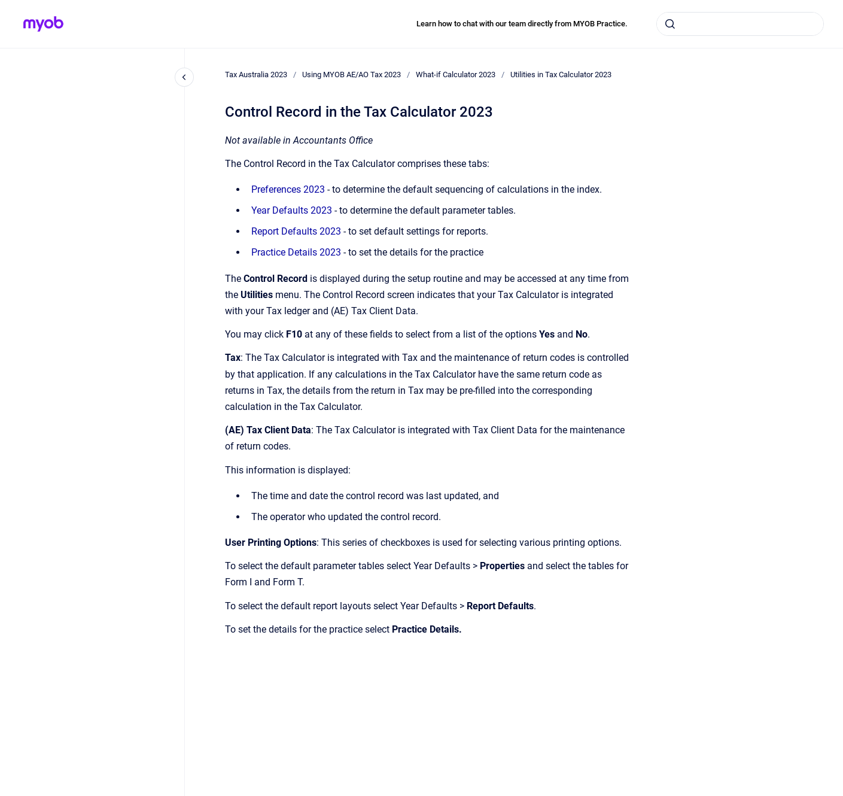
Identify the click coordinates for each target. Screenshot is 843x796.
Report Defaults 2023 (296, 231)
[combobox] (740, 24)
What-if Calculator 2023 (455, 74)
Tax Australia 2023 (256, 74)
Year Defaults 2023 (291, 210)
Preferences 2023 (288, 189)
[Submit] (670, 24)
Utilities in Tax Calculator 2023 (560, 74)
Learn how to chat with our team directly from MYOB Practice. (522, 23)
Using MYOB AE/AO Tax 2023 (351, 74)
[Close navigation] (184, 77)
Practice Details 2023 (296, 252)
